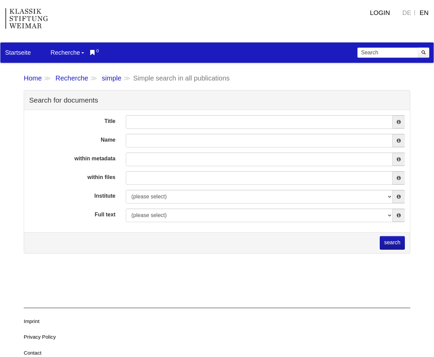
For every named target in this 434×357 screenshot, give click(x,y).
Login (380, 12)
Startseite (18, 52)
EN (424, 12)
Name (108, 140)
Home (33, 78)
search (392, 242)
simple (111, 78)
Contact (32, 353)
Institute (104, 196)
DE (406, 12)
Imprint (31, 321)
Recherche (67, 52)
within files (101, 177)
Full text (105, 214)
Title (110, 121)
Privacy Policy (40, 337)
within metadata (95, 158)
